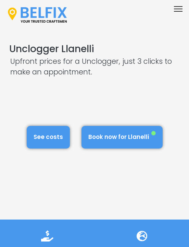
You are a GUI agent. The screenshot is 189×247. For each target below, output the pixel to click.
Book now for (122, 136)
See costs (48, 137)
